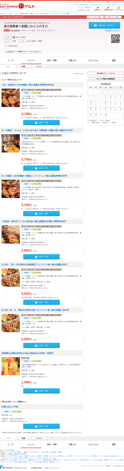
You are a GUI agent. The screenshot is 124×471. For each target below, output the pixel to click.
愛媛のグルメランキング (20, 460)
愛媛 (31, 13)
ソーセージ (88, 456)
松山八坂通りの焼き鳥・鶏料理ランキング (47, 462)
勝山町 (118, 2)
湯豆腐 (95, 456)
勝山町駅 (16, 454)
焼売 (20, 458)
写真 (72, 60)
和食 (14, 41)
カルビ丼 (45, 458)
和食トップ (37, 452)
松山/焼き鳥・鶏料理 (56, 452)
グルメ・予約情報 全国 (21, 13)
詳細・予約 (43, 123)
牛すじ (100, 456)
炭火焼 (26, 458)
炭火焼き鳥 (114, 456)
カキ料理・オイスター (49, 456)
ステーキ (10, 458)
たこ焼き (38, 458)
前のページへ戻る (7, 13)
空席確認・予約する (106, 25)
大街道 (113, 2)
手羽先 (14, 456)
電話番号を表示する (113, 31)
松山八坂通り (44, 13)
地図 (114, 60)
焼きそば (106, 456)
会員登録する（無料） (84, 10)
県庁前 (122, 2)
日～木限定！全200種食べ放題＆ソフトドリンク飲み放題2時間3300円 (34, 176)
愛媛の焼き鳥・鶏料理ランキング (53, 460)
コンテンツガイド (97, 4)
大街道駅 (10, 454)
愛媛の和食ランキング (35, 460)
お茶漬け (27, 456)
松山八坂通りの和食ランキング (24, 462)
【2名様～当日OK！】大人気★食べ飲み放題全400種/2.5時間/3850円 (33, 221)
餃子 (16, 458)
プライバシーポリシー (97, 466)
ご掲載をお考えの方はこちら (52, 468)
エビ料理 (38, 456)
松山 (36, 13)
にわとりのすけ (55, 13)
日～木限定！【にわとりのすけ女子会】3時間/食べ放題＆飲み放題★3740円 (37, 130)
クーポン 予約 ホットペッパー (115, 4)
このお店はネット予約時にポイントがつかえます (22, 52)
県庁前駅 (23, 454)
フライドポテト (78, 456)
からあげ (20, 456)
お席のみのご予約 (9, 406)
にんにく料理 (68, 456)
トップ (10, 60)
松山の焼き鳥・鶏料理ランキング (105, 460)
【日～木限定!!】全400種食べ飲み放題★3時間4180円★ (27, 85)
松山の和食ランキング (87, 460)
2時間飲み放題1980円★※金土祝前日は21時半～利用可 (27, 353)
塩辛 (32, 456)
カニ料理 (60, 456)
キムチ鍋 (4, 458)
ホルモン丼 (53, 458)
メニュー (31, 60)
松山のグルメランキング (71, 460)
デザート (31, 458)
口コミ (93, 60)
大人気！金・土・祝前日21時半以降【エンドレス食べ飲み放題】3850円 (35, 310)
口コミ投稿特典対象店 (11, 46)
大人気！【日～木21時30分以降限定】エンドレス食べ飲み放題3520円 (34, 264)
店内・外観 (52, 60)
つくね (121, 456)
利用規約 (108, 466)
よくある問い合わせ (82, 4)
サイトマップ (86, 466)
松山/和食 (45, 452)
